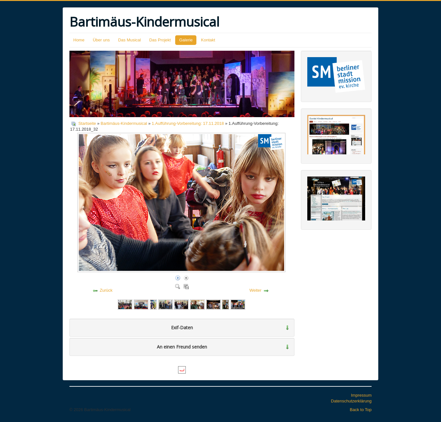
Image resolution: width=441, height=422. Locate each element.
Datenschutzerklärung (351, 401)
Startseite (87, 123)
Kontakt (208, 40)
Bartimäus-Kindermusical (124, 123)
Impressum (361, 395)
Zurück (106, 290)
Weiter (255, 290)
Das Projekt (160, 40)
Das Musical (129, 40)
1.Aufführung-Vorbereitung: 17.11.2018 (188, 123)
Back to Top (361, 409)
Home (79, 40)
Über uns (101, 40)
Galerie (186, 40)
